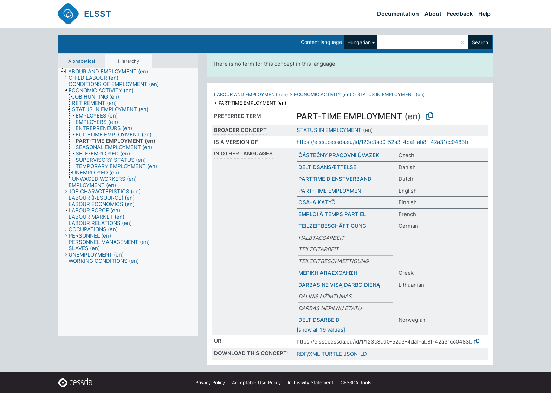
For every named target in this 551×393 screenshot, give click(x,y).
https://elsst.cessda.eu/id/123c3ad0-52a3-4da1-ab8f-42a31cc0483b (382, 142)
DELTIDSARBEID (318, 320)
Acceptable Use (256, 382)
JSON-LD (355, 354)
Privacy (210, 382)
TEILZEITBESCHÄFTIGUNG (332, 225)
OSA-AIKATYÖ (317, 202)
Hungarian (359, 42)
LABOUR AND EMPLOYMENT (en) (251, 94)
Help (484, 13)
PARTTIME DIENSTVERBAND (334, 178)
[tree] (128, 202)
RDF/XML (308, 354)
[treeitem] (109, 71)
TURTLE (332, 354)
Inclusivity (310, 382)
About (432, 13)
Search (480, 42)
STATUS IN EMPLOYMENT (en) (391, 94)
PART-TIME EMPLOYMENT (331, 190)
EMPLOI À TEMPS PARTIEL (332, 214)
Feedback (460, 13)
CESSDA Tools (356, 382)
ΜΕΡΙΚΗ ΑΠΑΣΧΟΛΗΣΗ (327, 272)
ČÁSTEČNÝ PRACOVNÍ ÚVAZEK (338, 155)
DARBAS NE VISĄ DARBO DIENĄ (339, 284)
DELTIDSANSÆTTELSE (327, 167)
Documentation (398, 13)
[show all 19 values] (321, 329)
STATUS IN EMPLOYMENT (329, 130)
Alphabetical (81, 61)
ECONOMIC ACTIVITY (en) (322, 94)
